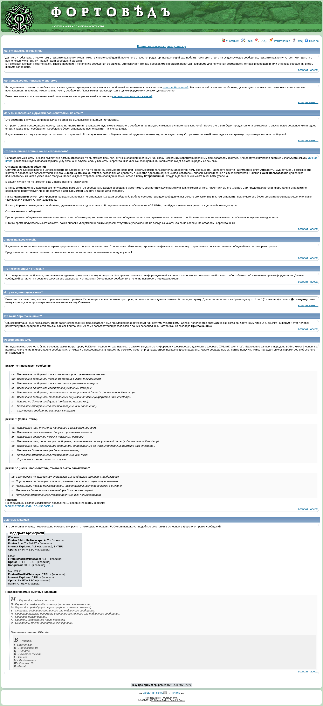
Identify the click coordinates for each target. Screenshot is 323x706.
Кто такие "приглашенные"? (23, 316)
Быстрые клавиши (16, 519)
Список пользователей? (20, 239)
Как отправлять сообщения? (23, 50)
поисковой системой (175, 87)
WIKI (68, 26)
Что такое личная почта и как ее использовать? (36, 151)
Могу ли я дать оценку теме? (23, 292)
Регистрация (279, 40)
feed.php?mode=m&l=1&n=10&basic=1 (29, 505)
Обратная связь (153, 692)
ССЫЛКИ (80, 26)
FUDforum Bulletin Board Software (168, 700)
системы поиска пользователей (132, 96)
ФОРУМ (57, 26)
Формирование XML (17, 339)
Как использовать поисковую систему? (30, 80)
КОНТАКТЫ (96, 26)
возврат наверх (308, 69)
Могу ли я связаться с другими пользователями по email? (43, 113)
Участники (230, 40)
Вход (298, 40)
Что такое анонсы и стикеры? (24, 268)
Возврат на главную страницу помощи (161, 46)
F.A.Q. (261, 40)
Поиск (247, 40)
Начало (312, 40)
